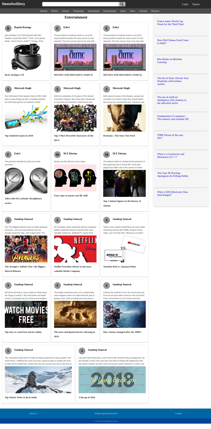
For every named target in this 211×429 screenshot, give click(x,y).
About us (33, 413)
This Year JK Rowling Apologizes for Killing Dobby (172, 174)
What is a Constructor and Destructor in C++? (170, 155)
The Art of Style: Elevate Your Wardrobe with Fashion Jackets (173, 81)
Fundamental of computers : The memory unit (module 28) (173, 117)
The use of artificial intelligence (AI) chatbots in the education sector (171, 100)
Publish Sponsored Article (106, 413)
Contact (178, 413)
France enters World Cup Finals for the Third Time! (170, 23)
